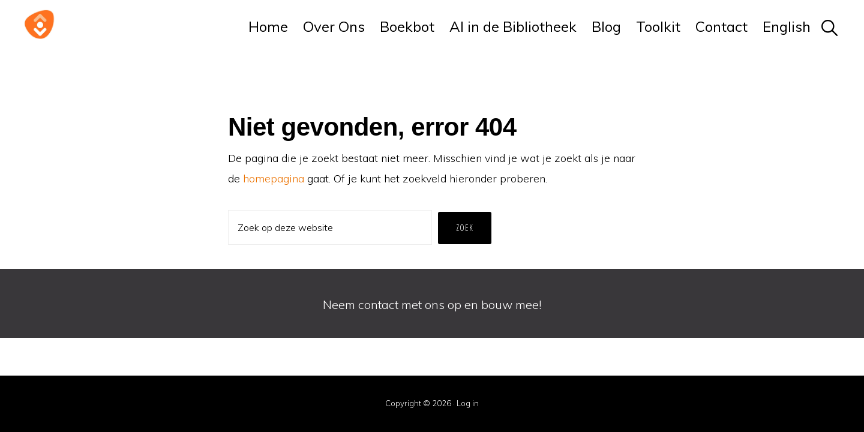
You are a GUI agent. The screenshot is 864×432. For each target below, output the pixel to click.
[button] (830, 26)
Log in (468, 403)
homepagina (273, 178)
